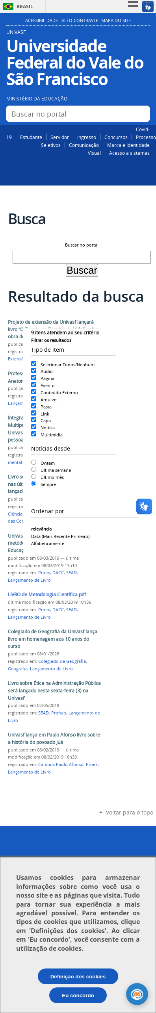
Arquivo (49, 400)
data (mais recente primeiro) (60, 536)
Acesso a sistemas (129, 153)
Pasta (46, 407)
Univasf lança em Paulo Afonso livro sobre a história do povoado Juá (54, 738)
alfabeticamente (47, 543)
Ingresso (86, 137)
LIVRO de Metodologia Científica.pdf (47, 594)
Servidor (59, 137)
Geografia (18, 669)
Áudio (47, 371)
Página (47, 378)
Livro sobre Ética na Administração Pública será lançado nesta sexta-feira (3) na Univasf (54, 690)
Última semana (56, 470)
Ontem (48, 463)
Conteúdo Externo (59, 392)
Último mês (52, 477)
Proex (44, 572)
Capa (46, 420)
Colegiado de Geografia (62, 661)
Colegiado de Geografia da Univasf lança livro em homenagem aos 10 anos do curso (52, 638)
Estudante (31, 137)
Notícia (48, 427)
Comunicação (84, 145)
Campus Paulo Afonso (61, 764)
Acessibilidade (41, 20)
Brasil (25, 6)
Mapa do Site (116, 20)
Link (45, 414)
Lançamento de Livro (29, 580)
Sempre (48, 484)
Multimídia (52, 435)
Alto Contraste (79, 20)
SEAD (71, 572)
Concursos (116, 137)
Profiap (58, 713)
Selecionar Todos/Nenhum (68, 364)
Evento (48, 385)
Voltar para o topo (129, 812)
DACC (58, 572)
